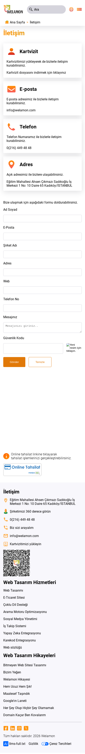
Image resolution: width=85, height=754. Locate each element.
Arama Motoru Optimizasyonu (25, 613)
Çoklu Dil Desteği (15, 606)
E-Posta (8, 227)
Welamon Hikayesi (16, 681)
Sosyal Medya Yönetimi (20, 620)
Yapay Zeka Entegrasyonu (22, 634)
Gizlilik (33, 745)
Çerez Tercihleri (56, 745)
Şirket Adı (10, 245)
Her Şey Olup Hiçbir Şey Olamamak (28, 709)
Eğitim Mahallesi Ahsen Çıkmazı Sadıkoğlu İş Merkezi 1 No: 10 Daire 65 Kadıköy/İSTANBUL (39, 183)
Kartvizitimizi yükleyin (22, 545)
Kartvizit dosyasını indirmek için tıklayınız (36, 73)
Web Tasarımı (13, 592)
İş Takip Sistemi (14, 627)
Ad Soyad (10, 210)
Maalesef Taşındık (16, 695)
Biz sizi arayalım (18, 528)
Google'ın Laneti (15, 702)
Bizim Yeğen (12, 673)
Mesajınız (10, 317)
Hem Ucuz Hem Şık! (17, 688)
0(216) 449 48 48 (19, 148)
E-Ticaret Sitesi (14, 599)
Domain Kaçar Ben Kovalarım (24, 716)
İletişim (35, 22)
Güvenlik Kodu (13, 339)
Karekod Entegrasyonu (19, 641)
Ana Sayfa (17, 22)
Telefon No (11, 299)
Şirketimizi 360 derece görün (27, 512)
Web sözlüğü (12, 649)
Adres (7, 263)
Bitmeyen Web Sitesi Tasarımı (24, 666)
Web (6, 281)
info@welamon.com (21, 110)
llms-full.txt (14, 744)
